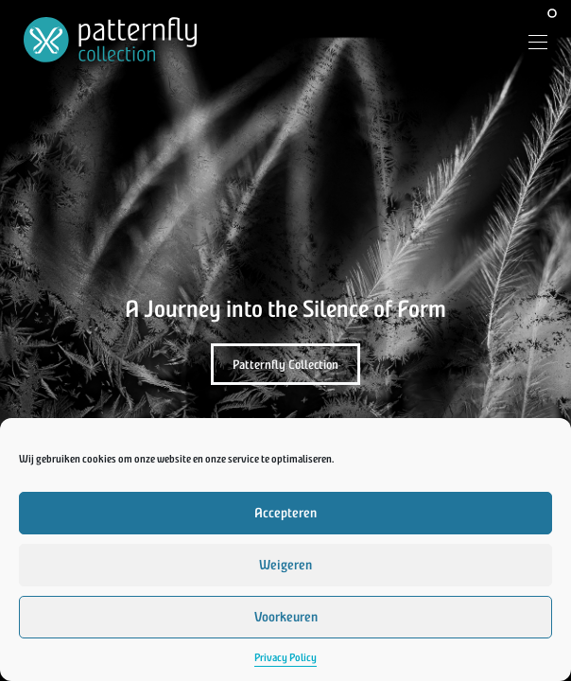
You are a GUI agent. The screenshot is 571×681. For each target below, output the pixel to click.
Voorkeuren (286, 617)
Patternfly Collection (285, 365)
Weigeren (285, 565)
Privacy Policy (285, 658)
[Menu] (530, 44)
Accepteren (285, 513)
